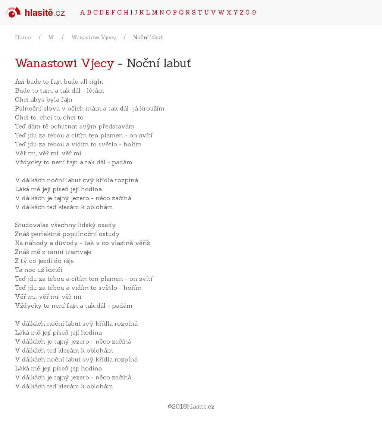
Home (23, 37)
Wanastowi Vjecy (93, 37)
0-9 (250, 12)
